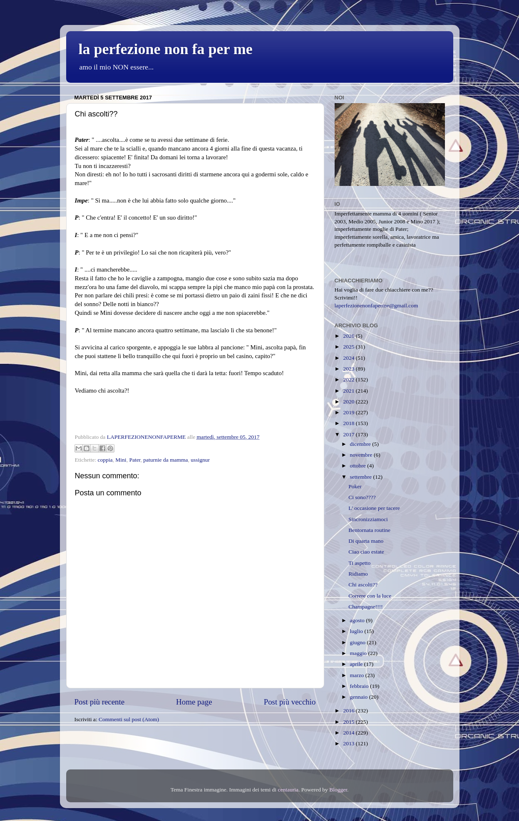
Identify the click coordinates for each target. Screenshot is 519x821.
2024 (349, 358)
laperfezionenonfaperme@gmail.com (376, 305)
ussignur (200, 460)
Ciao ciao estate (366, 552)
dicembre (361, 444)
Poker (355, 486)
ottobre (359, 465)
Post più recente (99, 701)
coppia (105, 460)
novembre (362, 455)
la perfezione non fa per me (166, 49)
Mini (120, 460)
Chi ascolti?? (362, 584)
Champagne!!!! (365, 606)
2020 (349, 401)
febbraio (360, 686)
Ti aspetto (359, 563)
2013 (349, 743)
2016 (349, 710)
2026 (349, 336)
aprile (357, 664)
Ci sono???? (362, 497)
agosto (358, 620)
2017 (349, 434)
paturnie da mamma (165, 460)
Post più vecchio (290, 701)
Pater (134, 460)
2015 (349, 722)
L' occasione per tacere (374, 508)
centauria (288, 789)
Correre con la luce (369, 596)
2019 (349, 412)
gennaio (359, 697)
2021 (349, 391)
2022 (349, 379)
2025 (349, 347)
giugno (358, 642)
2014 (349, 733)
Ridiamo (358, 574)
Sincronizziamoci (367, 519)
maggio (359, 653)
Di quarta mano (365, 541)
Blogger (338, 789)
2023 (349, 369)
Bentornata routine (369, 530)
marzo (357, 675)
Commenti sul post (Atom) (129, 719)
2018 (349, 423)
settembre (361, 477)
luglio (357, 631)
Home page (194, 701)
